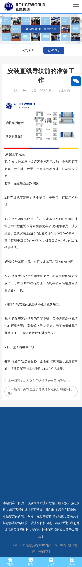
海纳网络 (44, 551)
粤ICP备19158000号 (53, 545)
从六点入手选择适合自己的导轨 (44, 391)
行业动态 (54, 50)
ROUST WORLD (15, 545)
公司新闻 (28, 50)
